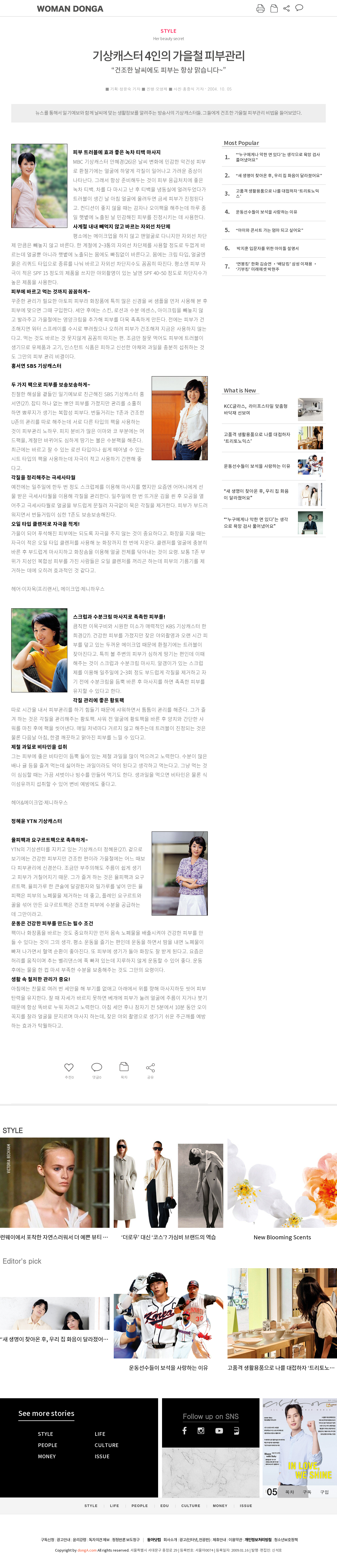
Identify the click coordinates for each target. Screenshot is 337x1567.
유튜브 (219, 1430)
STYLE (168, 31)
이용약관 (235, 1539)
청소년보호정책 (286, 1539)
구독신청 (47, 1539)
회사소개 (170, 1539)
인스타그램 (201, 1430)
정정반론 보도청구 (126, 1539)
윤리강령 (79, 1539)
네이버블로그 (236, 1430)
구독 (306, 1492)
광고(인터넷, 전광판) (194, 1539)
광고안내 (63, 1539)
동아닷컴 (154, 1540)
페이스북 (184, 1430)
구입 (324, 1492)
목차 (289, 1492)
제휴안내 (219, 1539)
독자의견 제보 (99, 1539)
